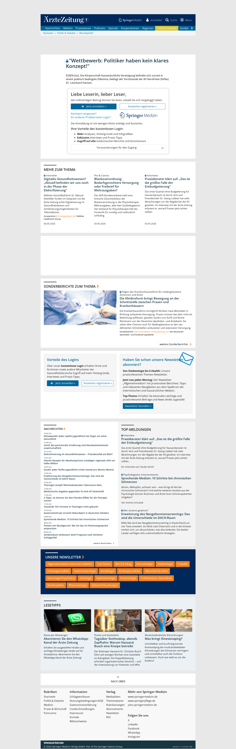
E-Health (183, 564)
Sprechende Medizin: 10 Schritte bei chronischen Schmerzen (76, 519)
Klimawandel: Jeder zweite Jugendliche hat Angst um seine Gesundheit (75, 438)
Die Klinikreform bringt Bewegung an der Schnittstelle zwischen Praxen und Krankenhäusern (149, 302)
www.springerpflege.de (141, 701)
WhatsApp (134, 733)
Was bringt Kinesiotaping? (163, 639)
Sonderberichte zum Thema (70, 286)
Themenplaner (115, 701)
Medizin (68, 28)
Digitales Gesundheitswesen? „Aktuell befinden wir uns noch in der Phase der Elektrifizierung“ (66, 184)
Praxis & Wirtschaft (55, 709)
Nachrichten (52, 28)
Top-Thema (104, 564)
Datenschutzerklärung (83, 705)
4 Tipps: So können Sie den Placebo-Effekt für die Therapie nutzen (75, 499)
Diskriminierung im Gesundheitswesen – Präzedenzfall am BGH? (78, 454)
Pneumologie (128, 578)
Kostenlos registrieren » (142, 106)
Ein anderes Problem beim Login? (91, 117)
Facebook (133, 729)
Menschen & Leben (156, 571)
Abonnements (114, 709)
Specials (113, 28)
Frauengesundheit (58, 571)
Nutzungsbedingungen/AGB (86, 701)
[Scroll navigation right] (192, 28)
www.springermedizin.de (142, 697)
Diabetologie (165, 564)
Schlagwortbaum (80, 697)
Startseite (49, 697)
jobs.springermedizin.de (142, 705)
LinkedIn (133, 724)
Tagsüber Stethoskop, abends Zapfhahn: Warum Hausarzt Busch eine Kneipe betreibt (115, 643)
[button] (185, 20)
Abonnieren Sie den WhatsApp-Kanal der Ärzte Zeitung (66, 641)
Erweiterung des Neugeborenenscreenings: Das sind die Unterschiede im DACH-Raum (74, 478)
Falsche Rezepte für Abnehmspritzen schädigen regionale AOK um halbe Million (79, 462)
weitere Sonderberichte (176, 344)
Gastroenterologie (85, 571)
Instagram (134, 737)
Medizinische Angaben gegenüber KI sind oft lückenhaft (74, 491)
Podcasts (99, 28)
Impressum (76, 713)
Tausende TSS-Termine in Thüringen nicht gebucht (71, 506)
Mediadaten (113, 697)
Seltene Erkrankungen (105, 585)
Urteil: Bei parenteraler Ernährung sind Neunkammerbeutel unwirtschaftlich (76, 447)
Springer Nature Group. (110, 746)
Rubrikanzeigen (115, 705)
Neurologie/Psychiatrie (61, 578)
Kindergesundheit (129, 571)
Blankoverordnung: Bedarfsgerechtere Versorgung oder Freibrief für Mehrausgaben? (116, 184)
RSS (108, 717)
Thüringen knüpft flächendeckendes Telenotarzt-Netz (73, 485)
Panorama (50, 713)
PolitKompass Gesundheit (156, 578)
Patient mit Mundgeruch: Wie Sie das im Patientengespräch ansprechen (76, 527)
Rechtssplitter (55, 585)
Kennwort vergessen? (83, 114)
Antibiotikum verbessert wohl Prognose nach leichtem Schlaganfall (73, 536)
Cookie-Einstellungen (82, 709)
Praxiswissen (83, 28)
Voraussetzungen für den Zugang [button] (130, 148)
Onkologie (86, 578)
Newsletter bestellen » (138, 406)
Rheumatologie (78, 585)
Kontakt (74, 717)
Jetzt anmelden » (93, 106)
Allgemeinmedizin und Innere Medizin (69, 564)
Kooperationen (130, 28)
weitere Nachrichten (104, 543)
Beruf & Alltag (123, 564)
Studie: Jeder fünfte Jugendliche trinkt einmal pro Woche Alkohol (79, 469)
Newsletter (112, 713)
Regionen (147, 28)
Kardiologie (107, 571)
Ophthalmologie (106, 578)
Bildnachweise (78, 721)
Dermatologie (144, 564)
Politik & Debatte (167, 28)
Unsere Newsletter (63, 557)
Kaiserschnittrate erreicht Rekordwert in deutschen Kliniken (76, 513)
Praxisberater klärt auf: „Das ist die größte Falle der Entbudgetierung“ (167, 183)
